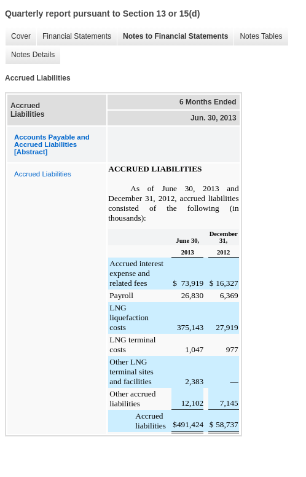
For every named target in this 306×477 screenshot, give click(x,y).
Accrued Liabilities (42, 174)
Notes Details (33, 54)
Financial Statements (76, 36)
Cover (21, 36)
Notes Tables (261, 36)
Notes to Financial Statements (175, 36)
